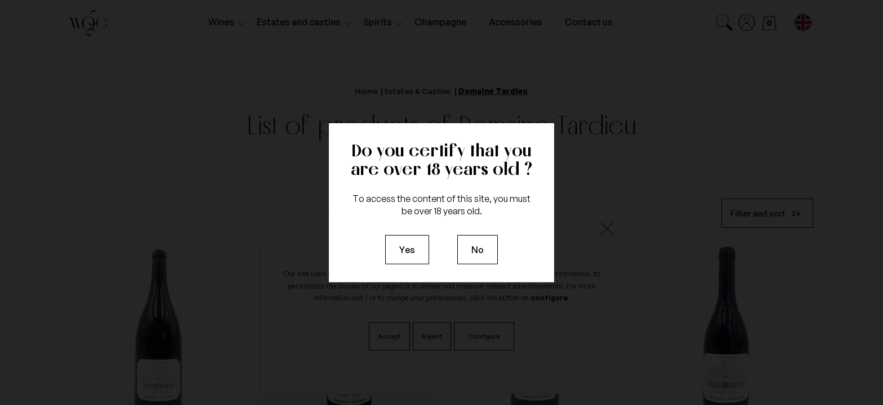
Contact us (589, 22)
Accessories (515, 22)
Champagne (440, 22)
